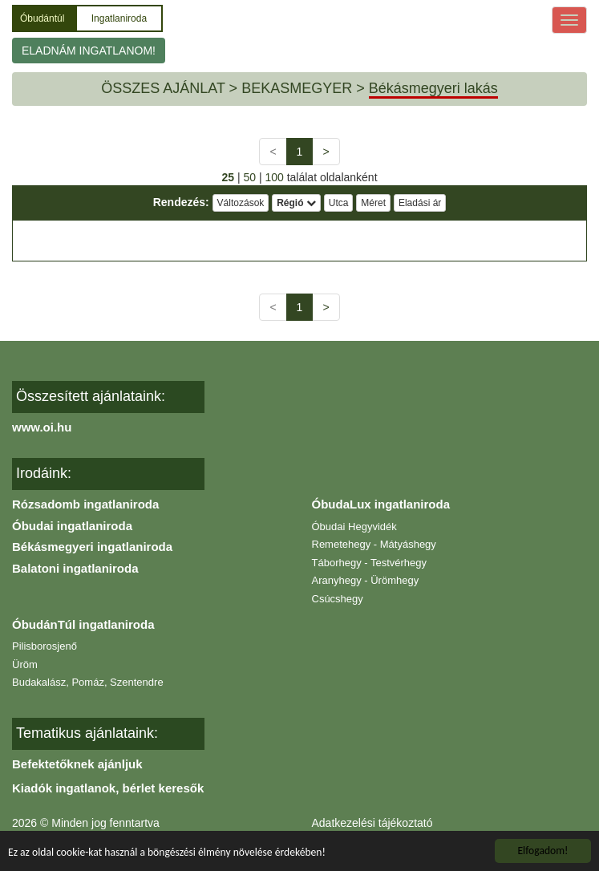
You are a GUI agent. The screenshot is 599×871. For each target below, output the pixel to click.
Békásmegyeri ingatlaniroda (92, 546)
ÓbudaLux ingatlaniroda (381, 504)
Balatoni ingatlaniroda (75, 568)
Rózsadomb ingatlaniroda (85, 504)
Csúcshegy (337, 599)
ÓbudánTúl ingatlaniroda (83, 624)
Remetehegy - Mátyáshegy (374, 544)
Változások (241, 203)
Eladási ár (420, 203)
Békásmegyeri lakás (433, 88)
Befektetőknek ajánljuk (77, 764)
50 (249, 177)
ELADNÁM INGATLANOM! (89, 50)
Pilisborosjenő (44, 646)
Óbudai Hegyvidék (354, 527)
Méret (373, 203)
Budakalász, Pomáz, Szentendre (88, 682)
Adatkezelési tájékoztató (372, 822)
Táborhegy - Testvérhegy (369, 563)
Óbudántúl (43, 18)
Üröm (25, 664)
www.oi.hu (41, 427)
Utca (339, 203)
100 (274, 177)
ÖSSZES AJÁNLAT (163, 88)
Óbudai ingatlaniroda (72, 526)
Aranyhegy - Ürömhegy (365, 580)
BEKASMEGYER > (303, 88)
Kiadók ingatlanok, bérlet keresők (108, 788)
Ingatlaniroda (119, 18)
